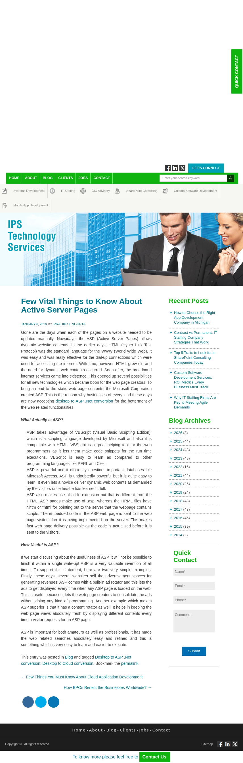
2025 (178, 441)
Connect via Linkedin (175, 168)
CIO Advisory (96, 190)
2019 (178, 492)
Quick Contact (236, 71)
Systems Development (18, 190)
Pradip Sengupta (70, 324)
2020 (178, 484)
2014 (178, 535)
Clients (65, 178)
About (31, 178)
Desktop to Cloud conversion (67, 663)
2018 (178, 501)
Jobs (83, 178)
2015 (178, 526)
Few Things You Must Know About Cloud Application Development (82, 677)
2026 (178, 433)
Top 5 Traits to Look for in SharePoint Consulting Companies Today (194, 357)
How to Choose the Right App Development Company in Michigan (194, 317)
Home (14, 178)
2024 (178, 450)
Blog (48, 178)
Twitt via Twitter (182, 168)
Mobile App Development (18, 205)
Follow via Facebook (168, 168)
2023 (178, 458)
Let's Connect (206, 168)
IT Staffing (65, 190)
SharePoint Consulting (131, 190)
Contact (101, 178)
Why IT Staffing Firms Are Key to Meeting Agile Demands (195, 402)
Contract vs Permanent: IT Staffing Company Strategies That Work (195, 337)
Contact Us (154, 756)
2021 (178, 475)
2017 (178, 509)
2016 (178, 518)
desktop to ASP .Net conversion (84, 401)
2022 (178, 467)
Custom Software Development (180, 190)
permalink (130, 663)
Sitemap (207, 744)
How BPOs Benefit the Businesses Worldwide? (108, 687)
